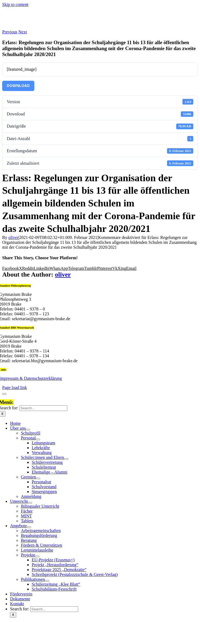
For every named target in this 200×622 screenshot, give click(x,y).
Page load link (14, 387)
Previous (9, 32)
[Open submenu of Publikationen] (47, 581)
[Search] (13, 615)
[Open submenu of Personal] (38, 439)
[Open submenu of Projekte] (37, 556)
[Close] (4, 394)
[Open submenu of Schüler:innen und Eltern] (66, 459)
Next (22, 32)
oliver (13, 237)
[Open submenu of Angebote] (29, 527)
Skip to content (15, 4)
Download (18, 85)
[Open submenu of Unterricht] (30, 503)
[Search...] (43, 408)
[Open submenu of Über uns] (28, 429)
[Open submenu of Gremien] (38, 478)
